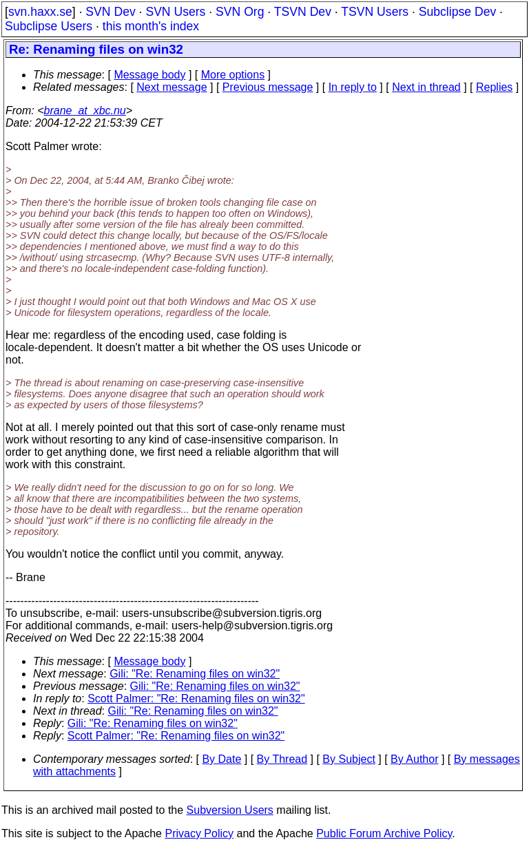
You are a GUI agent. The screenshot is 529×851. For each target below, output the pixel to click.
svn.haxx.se (40, 12)
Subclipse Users (48, 26)
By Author (414, 759)
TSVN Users (374, 12)
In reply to (353, 87)
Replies (494, 87)
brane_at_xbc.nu (85, 110)
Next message (171, 87)
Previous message (267, 87)
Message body (149, 75)
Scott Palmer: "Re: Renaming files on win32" (196, 698)
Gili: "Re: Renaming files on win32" (195, 674)
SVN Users (175, 12)
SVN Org (240, 12)
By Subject (348, 759)
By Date (221, 759)
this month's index (151, 26)
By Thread (282, 759)
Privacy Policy (199, 833)
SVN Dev (110, 12)
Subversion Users (230, 810)
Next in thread (426, 87)
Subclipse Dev (457, 12)
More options (233, 75)
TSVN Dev (302, 12)
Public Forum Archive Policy (384, 833)
